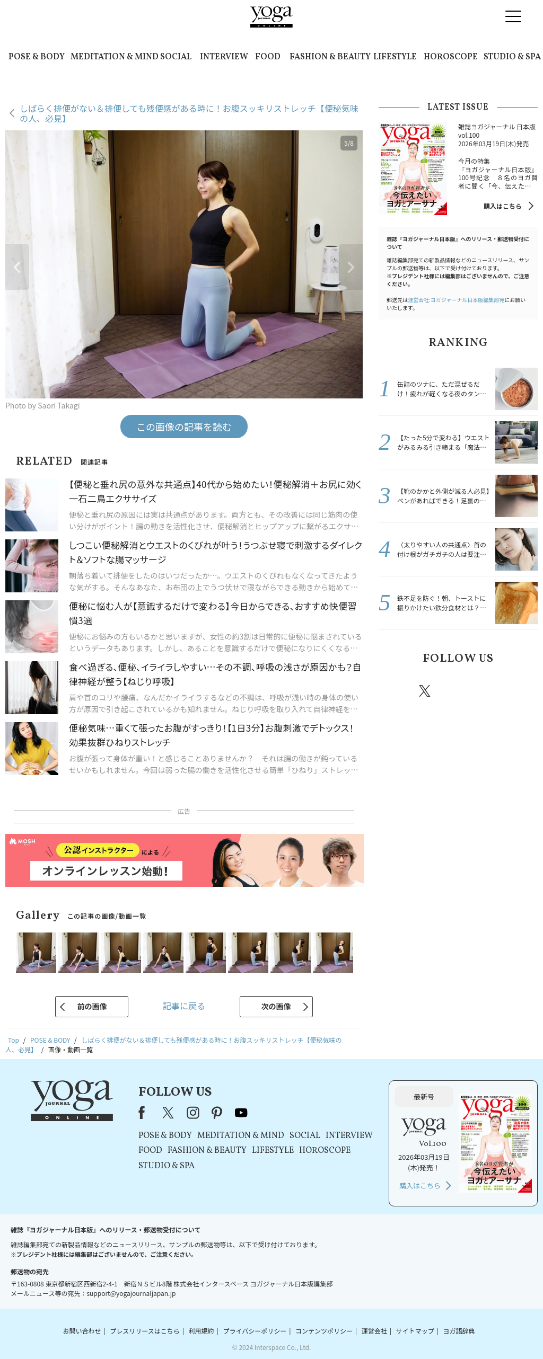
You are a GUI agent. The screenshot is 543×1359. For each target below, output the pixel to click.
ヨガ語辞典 (459, 1330)
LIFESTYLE (395, 57)
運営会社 (374, 1330)
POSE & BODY (36, 57)
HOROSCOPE (451, 57)
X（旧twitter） (426, 691)
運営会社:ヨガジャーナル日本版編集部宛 (456, 300)
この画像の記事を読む (184, 426)
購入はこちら (503, 205)
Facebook (395, 691)
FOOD (268, 57)
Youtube (519, 691)
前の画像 (92, 1006)
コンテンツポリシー (324, 1330)
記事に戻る (184, 1005)
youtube (241, 1113)
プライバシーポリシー (254, 1330)
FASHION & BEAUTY (330, 57)
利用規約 (201, 1330)
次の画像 (276, 1006)
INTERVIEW (224, 57)
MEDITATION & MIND (115, 57)
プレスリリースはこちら (144, 1330)
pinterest (489, 691)
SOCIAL (175, 57)
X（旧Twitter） (169, 1113)
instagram (456, 690)
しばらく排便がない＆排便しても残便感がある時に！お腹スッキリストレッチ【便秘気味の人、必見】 (189, 113)
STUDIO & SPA (512, 57)
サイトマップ (415, 1330)
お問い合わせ (82, 1330)
